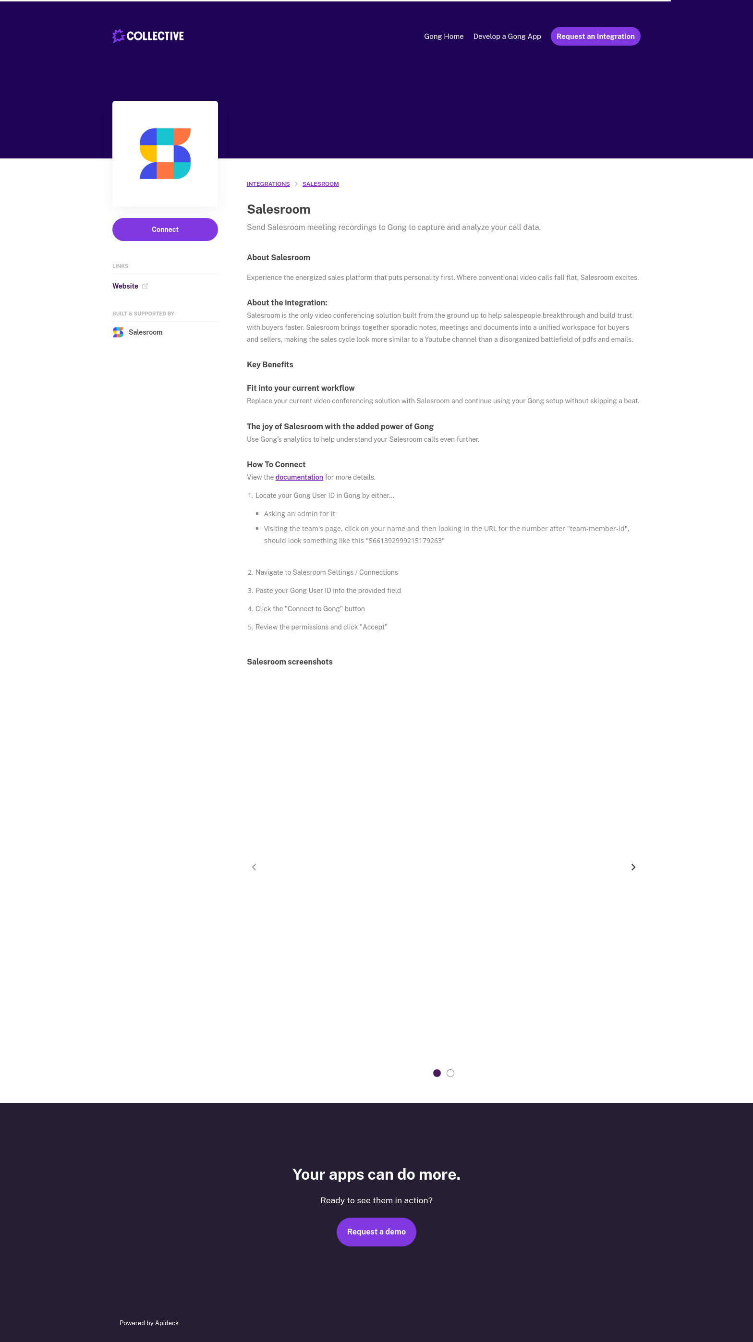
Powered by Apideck (149, 1323)
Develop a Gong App (507, 36)
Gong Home (443, 36)
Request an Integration (596, 36)
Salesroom (137, 332)
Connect (165, 229)
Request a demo (376, 1231)
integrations (268, 184)
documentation (299, 477)
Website (130, 286)
